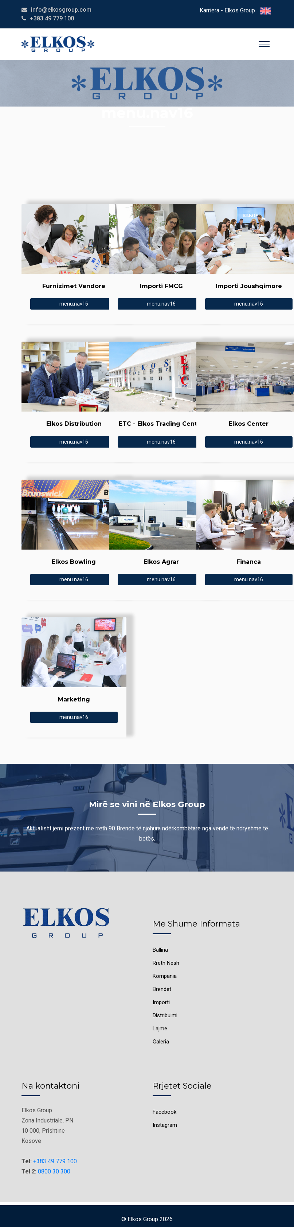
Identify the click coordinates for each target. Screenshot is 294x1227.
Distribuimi (165, 1015)
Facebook (164, 1112)
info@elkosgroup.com (61, 9)
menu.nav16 (73, 304)
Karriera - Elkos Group (227, 10)
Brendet (162, 989)
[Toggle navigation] (264, 44)
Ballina (160, 950)
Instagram (165, 1125)
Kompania (165, 976)
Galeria (161, 1041)
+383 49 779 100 (55, 1161)
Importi (161, 1002)
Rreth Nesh (166, 963)
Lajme (160, 1028)
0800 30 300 (54, 1171)
